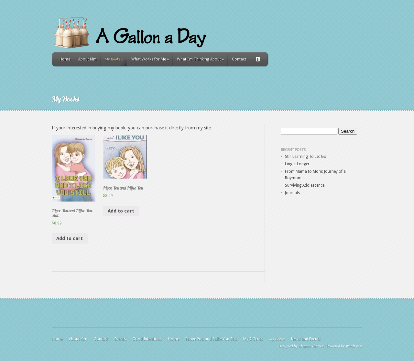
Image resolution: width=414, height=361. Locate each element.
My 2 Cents (253, 339)
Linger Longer (297, 164)
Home (65, 59)
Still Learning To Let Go (305, 156)
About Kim (87, 59)
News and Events (306, 339)
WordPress (354, 346)
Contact (239, 59)
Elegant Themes (311, 346)
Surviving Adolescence (304, 185)
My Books (114, 59)
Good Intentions (147, 339)
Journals (292, 193)
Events (120, 339)
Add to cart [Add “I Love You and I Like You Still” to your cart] (69, 238)
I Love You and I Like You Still (211, 339)
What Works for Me (150, 59)
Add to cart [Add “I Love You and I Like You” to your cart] (121, 210)
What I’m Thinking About (200, 59)
